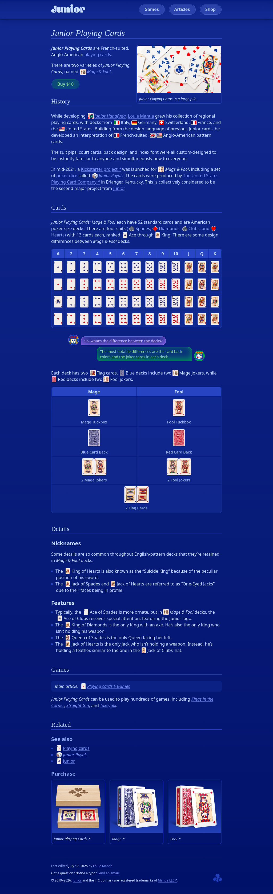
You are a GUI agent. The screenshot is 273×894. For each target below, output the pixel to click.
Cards (58, 207)
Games (151, 9)
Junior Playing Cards (88, 33)
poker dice (66, 175)
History (60, 101)
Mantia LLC (166, 880)
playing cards (98, 54)
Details (60, 529)
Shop (210, 9)
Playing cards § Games (105, 686)
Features (62, 602)
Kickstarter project (99, 169)
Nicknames (66, 543)
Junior (118, 188)
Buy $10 (65, 84)
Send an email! (109, 873)
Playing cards (73, 748)
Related (61, 724)
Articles (182, 9)
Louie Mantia (141, 116)
